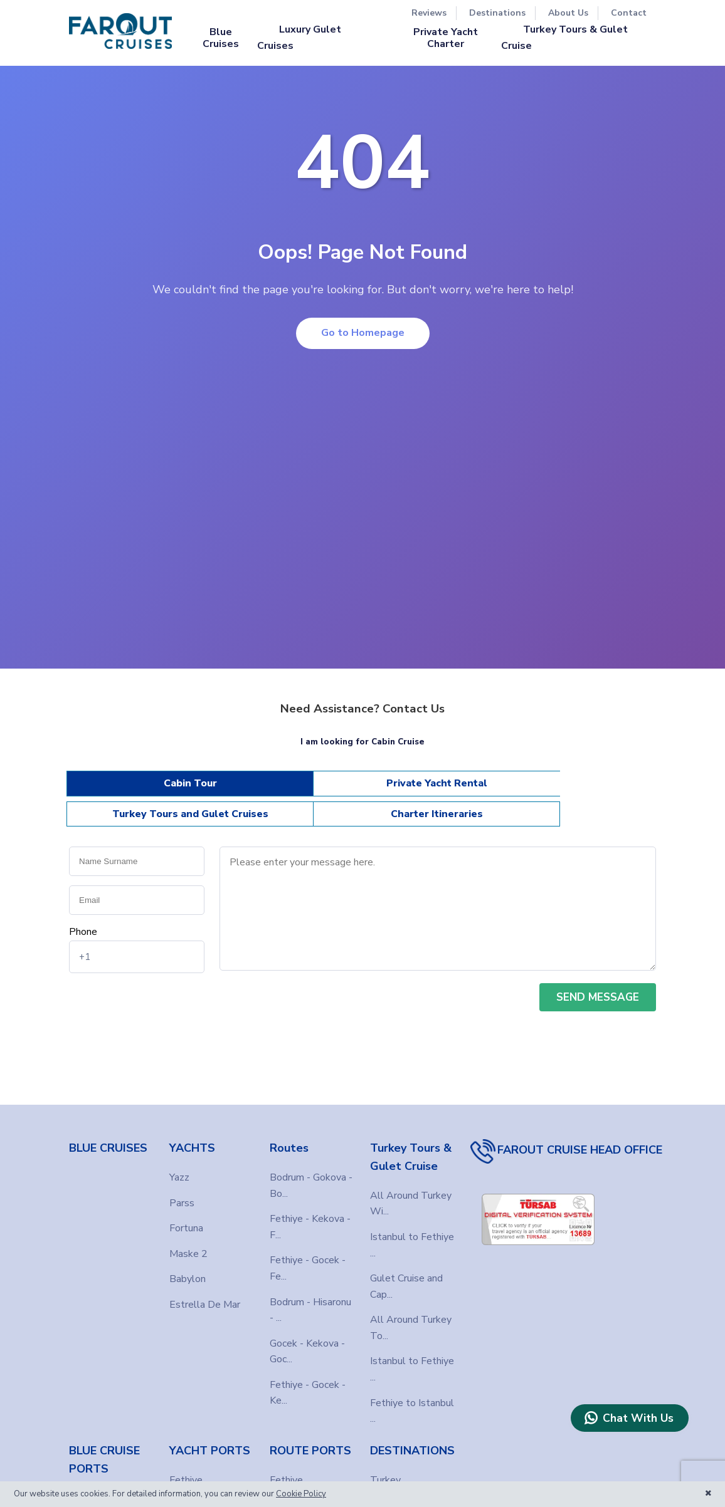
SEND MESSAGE (597, 978)
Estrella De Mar (204, 1286)
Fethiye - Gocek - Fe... (308, 1249)
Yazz (179, 1158)
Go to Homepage (363, 333)
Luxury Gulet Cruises (299, 38)
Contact (629, 13)
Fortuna (186, 1209)
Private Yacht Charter (445, 37)
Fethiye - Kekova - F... (310, 1208)
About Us (568, 13)
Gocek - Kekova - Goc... (307, 1333)
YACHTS (192, 1129)
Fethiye (85, 1479)
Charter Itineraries (585, 789)
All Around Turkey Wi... (411, 1185)
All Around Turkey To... (411, 1309)
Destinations (497, 13)
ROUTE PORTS (310, 1431)
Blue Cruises (221, 37)
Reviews (429, 13)
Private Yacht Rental (288, 789)
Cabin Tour (140, 789)
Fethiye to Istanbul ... (412, 1392)
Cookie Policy (301, 1493)
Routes (289, 1129)
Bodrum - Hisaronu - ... (310, 1291)
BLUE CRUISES (108, 1129)
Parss (181, 1184)
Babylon (187, 1260)
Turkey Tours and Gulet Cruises (437, 788)
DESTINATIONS (412, 1431)
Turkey (385, 1461)
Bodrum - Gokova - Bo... (311, 1167)
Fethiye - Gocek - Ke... (308, 1374)
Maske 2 (188, 1235)
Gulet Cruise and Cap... (406, 1268)
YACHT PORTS (209, 1431)
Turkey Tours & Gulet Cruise (564, 38)
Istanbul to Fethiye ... (412, 1226)
